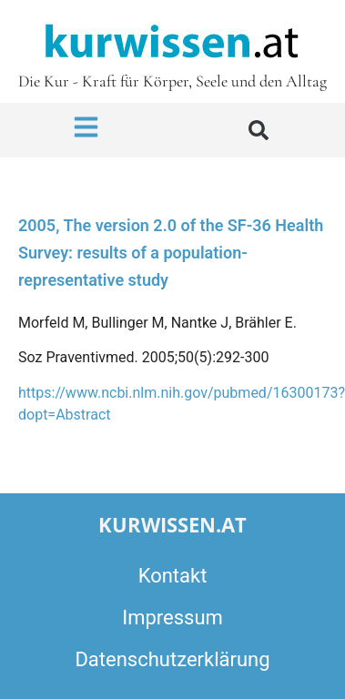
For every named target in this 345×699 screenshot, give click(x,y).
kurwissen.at (172, 524)
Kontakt (173, 575)
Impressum (172, 617)
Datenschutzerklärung (172, 659)
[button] (258, 130)
